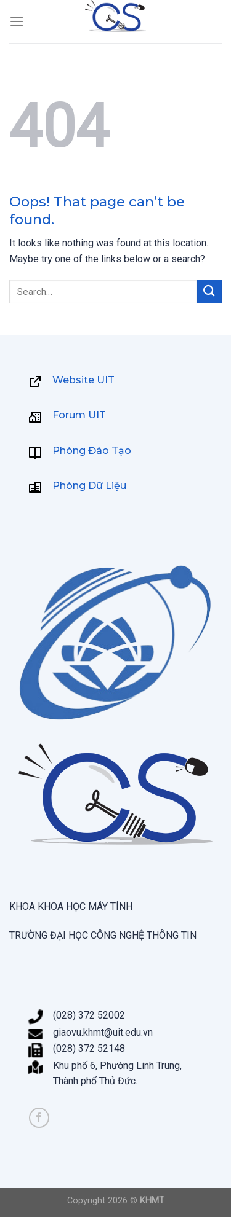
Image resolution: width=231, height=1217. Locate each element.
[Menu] (16, 21)
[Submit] (209, 291)
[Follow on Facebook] (39, 1118)
